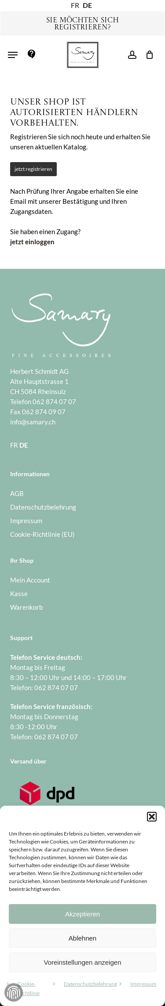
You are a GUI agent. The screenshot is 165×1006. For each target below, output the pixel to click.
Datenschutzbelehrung (90, 984)
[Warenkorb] (147, 55)
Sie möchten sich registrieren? (82, 24)
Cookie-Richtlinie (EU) (42, 534)
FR (75, 5)
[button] (151, 816)
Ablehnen (82, 938)
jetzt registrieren (33, 169)
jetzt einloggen (32, 242)
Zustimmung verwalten (13, 992)
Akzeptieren (82, 914)
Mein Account (30, 580)
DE (87, 5)
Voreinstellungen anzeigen (82, 962)
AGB (17, 493)
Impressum (143, 984)
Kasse (19, 593)
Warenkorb (26, 607)
